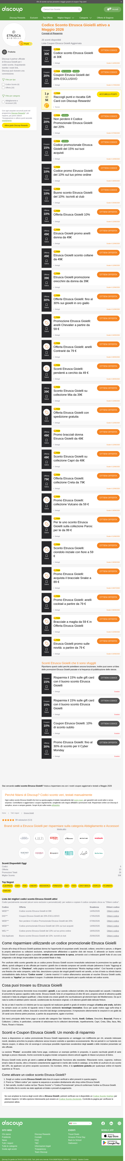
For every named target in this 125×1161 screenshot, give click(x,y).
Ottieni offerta (108, 212)
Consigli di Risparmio (52, 33)
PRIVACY (66, 1159)
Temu (25, 886)
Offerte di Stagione (105, 18)
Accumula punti (108, 94)
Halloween (73, 1143)
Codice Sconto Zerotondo (70, 1099)
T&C (37, 1143)
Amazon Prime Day (76, 1137)
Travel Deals (73, 1134)
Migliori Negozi (66, 17)
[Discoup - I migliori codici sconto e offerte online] (12, 9)
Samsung (7, 891)
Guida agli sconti (9, 1149)
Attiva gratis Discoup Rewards (16, 125)
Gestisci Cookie (83, 1159)
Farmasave (57, 886)
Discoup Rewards (17, 18)
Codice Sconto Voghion (103, 1096)
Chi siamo (6, 1134)
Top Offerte (48, 18)
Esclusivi (34, 18)
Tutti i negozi (7, 1143)
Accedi (112, 8)
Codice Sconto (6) (10, 84)
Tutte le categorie (9, 1146)
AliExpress (7, 886)
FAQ (37, 1140)
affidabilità (55, 805)
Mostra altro (61, 829)
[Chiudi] (121, 1)
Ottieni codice (109, 50)
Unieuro (33, 886)
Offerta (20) (8, 87)
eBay (67, 886)
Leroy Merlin (84, 886)
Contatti (38, 1137)
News (4, 1140)
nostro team (78, 800)
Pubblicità (6, 1137)
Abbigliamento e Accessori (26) (10, 102)
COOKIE (74, 1159)
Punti (26, 44)
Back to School (75, 1140)
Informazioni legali (43, 1146)
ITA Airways (107, 886)
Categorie (85, 17)
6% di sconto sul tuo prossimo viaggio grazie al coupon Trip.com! (61, 2)
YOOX (74, 886)
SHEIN (17, 886)
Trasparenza (40, 1149)
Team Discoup (41, 1152)
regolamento (7, 121)
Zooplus (96, 886)
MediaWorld (45, 886)
